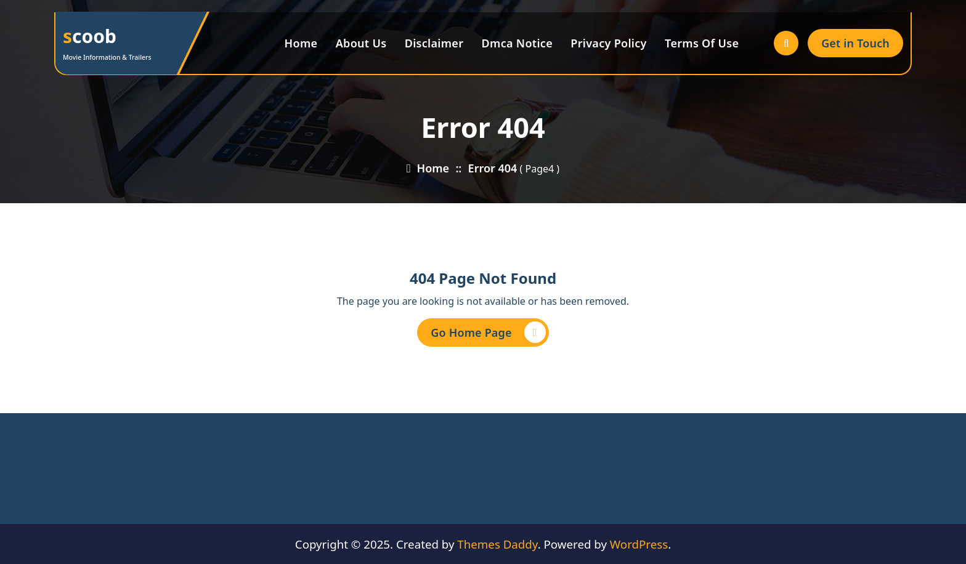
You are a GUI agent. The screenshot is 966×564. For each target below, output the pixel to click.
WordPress (639, 544)
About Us (361, 43)
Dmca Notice (517, 43)
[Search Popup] (786, 43)
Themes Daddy (497, 544)
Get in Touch (855, 43)
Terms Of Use (702, 43)
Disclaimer (434, 43)
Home (301, 43)
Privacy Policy (608, 43)
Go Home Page (488, 332)
